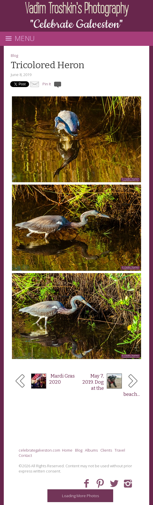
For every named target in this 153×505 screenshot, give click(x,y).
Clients (106, 450)
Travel (120, 450)
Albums (91, 450)
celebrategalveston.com (39, 450)
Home (67, 450)
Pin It (46, 83)
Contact (25, 455)
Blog (14, 55)
